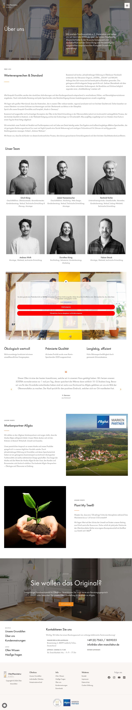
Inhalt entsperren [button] (66, 307)
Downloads (59, 688)
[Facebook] (109, 677)
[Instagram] (114, 677)
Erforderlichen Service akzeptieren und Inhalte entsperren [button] (66, 313)
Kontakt (84, 676)
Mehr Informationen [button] (66, 302)
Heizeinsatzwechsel (35, 682)
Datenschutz (85, 682)
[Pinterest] (124, 677)
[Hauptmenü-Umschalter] (126, 5)
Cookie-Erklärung (87, 685)
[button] (11, 389)
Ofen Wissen (59, 676)
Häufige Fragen (60, 679)
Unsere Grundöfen (35, 676)
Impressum (85, 679)
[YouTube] (119, 677)
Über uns (58, 682)
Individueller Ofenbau (36, 679)
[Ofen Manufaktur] (12, 6)
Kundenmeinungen (61, 685)
